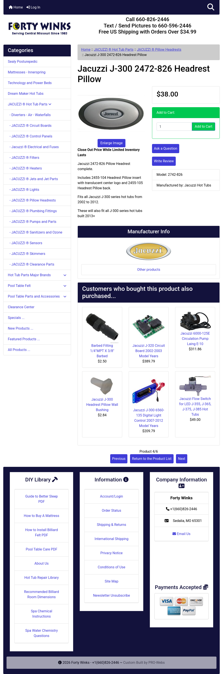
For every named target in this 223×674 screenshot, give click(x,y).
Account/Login (111, 496)
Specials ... (16, 318)
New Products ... (20, 328)
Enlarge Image (111, 143)
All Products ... (19, 350)
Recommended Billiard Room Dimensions (41, 594)
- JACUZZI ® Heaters (25, 168)
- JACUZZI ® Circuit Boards (29, 126)
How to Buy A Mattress (41, 516)
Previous (119, 459)
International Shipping (111, 539)
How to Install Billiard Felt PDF (41, 532)
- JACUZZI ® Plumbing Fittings (32, 211)
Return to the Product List (151, 459)
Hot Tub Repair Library (41, 578)
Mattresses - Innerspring (27, 72)
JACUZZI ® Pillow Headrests (159, 49)
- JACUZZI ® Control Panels (30, 136)
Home (16, 7)
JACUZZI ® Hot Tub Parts (113, 49)
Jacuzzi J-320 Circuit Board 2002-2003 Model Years (148, 351)
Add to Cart (203, 126)
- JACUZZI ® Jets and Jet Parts (33, 179)
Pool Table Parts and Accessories (37, 296)
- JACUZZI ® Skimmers (26, 254)
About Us (41, 563)
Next (181, 459)
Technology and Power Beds (30, 83)
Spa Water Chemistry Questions (41, 633)
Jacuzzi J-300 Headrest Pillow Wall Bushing (102, 404)
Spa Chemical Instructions (41, 613)
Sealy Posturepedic (22, 61)
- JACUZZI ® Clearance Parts (31, 264)
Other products (148, 270)
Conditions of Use (111, 567)
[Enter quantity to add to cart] (174, 126)
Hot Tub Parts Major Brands (37, 275)
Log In (33, 7)
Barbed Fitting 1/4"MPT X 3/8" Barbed (102, 351)
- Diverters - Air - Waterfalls (29, 115)
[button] (211, 7)
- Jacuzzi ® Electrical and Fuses (33, 147)
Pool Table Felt (37, 286)
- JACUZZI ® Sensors (25, 243)
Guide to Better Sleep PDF (41, 499)
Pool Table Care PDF (41, 549)
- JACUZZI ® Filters (23, 158)
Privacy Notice (111, 553)
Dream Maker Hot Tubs (26, 93)
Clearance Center (21, 307)
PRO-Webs (157, 662)
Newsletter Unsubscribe (111, 595)
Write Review (164, 161)
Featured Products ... (24, 339)
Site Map (111, 581)
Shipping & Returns (111, 525)
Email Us (181, 534)
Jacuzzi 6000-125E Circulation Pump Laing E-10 (195, 338)
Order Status (111, 510)
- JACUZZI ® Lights (23, 190)
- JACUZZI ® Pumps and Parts (32, 222)
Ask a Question (165, 148)
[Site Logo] (39, 26)
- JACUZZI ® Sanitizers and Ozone (35, 232)
